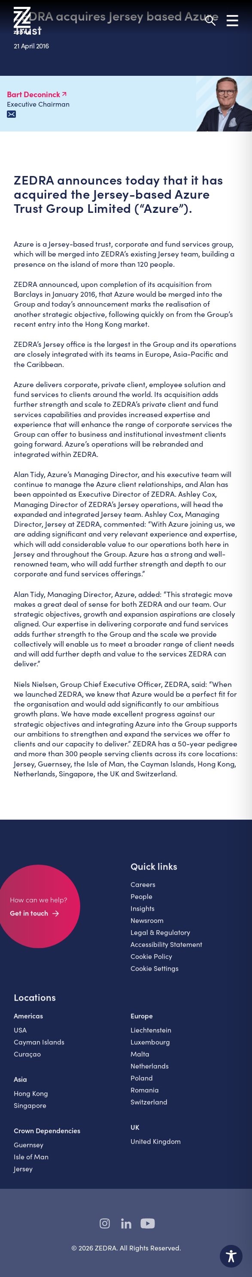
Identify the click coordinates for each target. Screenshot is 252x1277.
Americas (28, 1021)
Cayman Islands (39, 1048)
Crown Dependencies (47, 1136)
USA (20, 1036)
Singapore (30, 1111)
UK (135, 1133)
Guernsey (28, 1150)
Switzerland (149, 1108)
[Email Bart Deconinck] (11, 114)
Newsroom (147, 926)
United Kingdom (156, 1147)
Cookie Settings (155, 974)
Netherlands (150, 1072)
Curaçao (27, 1060)
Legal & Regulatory (160, 938)
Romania (145, 1096)
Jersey (23, 1174)
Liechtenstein (151, 1036)
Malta (140, 1060)
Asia (20, 1085)
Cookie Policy (151, 962)
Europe (142, 1021)
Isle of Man (31, 1162)
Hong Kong (31, 1099)
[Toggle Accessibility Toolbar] (231, 1256)
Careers (143, 890)
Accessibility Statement (166, 950)
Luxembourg (150, 1048)
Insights (143, 914)
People (141, 902)
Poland (142, 1084)
